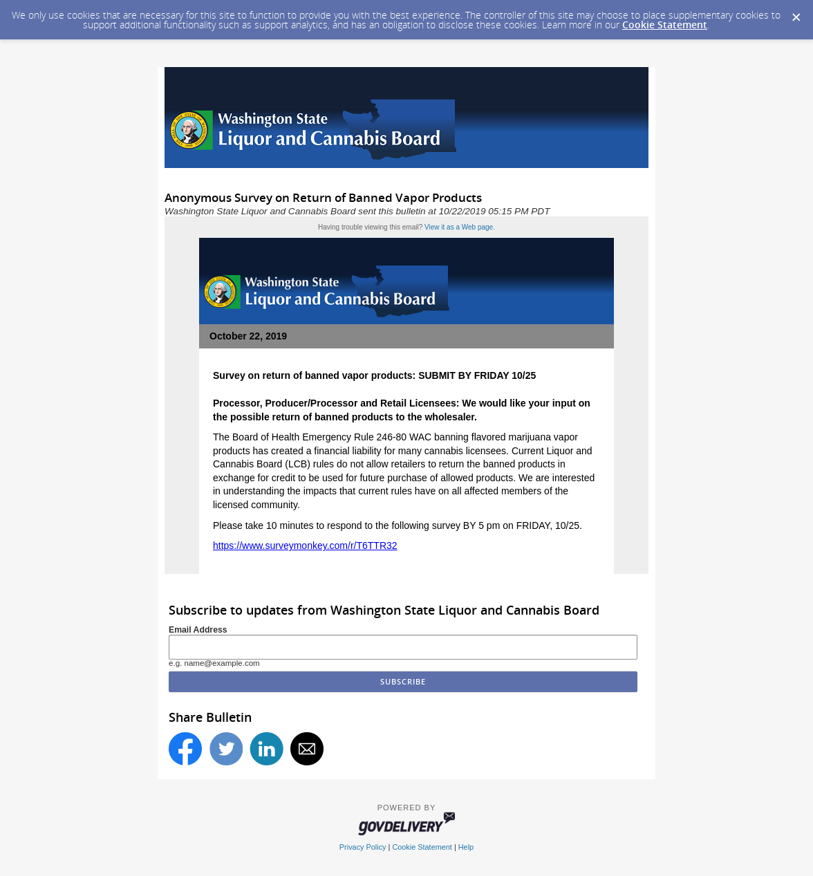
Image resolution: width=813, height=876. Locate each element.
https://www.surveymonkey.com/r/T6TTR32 (305, 545)
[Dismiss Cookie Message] (795, 13)
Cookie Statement (664, 24)
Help (466, 847)
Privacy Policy (362, 847)
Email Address (198, 630)
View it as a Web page (458, 227)
